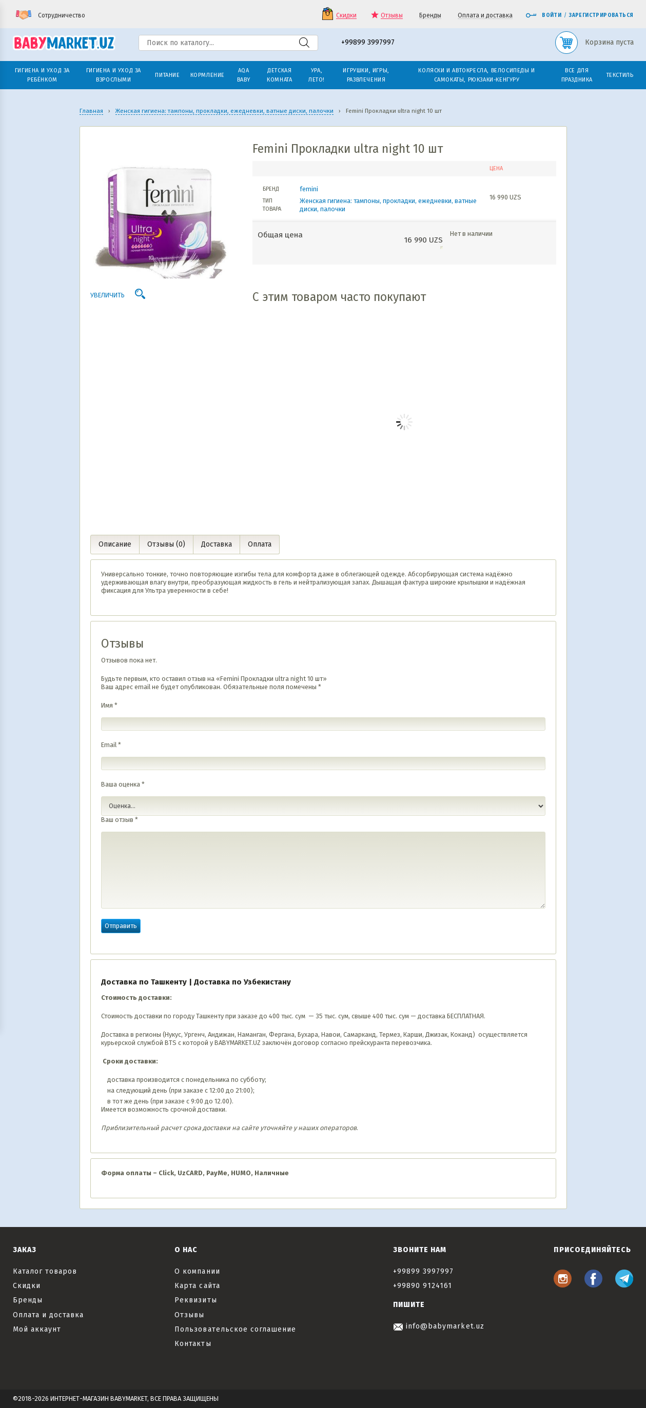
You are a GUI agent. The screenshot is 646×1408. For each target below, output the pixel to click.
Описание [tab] (115, 544)
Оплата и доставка (485, 15)
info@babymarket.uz (438, 1326)
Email (111, 745)
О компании (197, 1271)
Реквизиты (195, 1300)
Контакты (192, 1343)
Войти (543, 15)
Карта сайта (197, 1285)
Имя (109, 705)
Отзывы (392, 15)
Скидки (346, 15)
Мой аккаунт (37, 1329)
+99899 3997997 (368, 42)
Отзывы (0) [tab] (166, 544)
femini (309, 189)
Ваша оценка (123, 784)
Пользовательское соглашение (235, 1329)
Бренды (430, 15)
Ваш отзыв (119, 819)
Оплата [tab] (259, 544)
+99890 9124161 (423, 1285)
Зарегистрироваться (601, 15)
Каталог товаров (45, 1271)
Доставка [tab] (216, 544)
